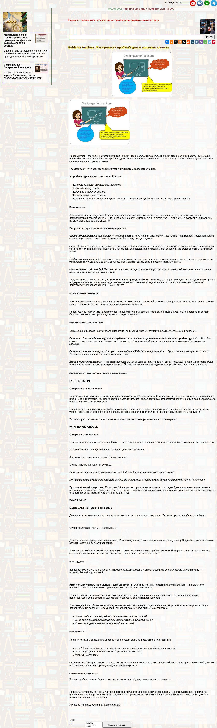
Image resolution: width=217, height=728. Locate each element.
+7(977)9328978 (173, 2)
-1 (70, 722)
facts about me (93, 388)
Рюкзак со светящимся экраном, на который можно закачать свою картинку (113, 20)
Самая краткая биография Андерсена (26, 71)
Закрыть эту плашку (117, 725)
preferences (91, 434)
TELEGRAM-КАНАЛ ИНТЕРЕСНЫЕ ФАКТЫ (150, 9)
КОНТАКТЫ (115, 9)
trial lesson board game (98, 508)
